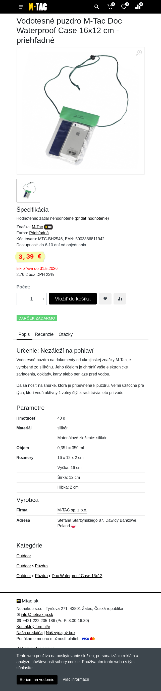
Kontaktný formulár (33, 627)
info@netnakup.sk (37, 614)
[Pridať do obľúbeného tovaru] (105, 298)
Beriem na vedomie (37, 679)
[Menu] (21, 6)
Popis (24, 334)
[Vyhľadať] (96, 7)
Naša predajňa (30, 633)
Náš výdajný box (60, 633)
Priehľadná (39, 233)
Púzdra (41, 566)
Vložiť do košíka (73, 298)
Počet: (23, 286)
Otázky (66, 334)
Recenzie (44, 334)
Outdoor (24, 556)
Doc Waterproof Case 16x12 (77, 576)
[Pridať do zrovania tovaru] (120, 298)
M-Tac (37, 227)
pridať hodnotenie (92, 218)
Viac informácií (76, 679)
